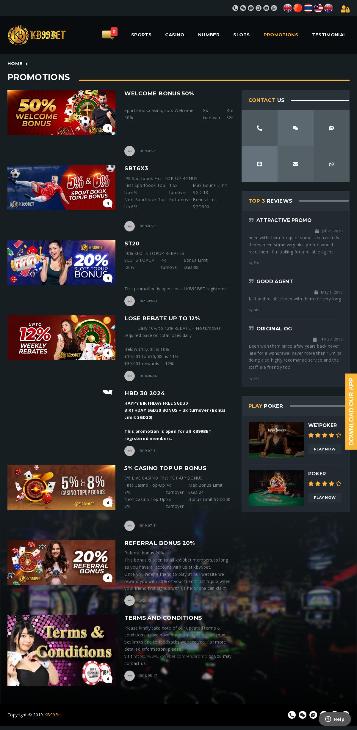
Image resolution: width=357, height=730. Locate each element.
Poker (317, 474)
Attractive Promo (283, 220)
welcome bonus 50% (159, 93)
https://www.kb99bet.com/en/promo (170, 656)
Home (14, 63)
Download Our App (351, 412)
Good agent (274, 281)
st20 (132, 243)
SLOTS (241, 34)
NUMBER (209, 34)
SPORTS (141, 34)
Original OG (274, 329)
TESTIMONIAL (329, 34)
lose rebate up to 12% (162, 318)
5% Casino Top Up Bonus (165, 468)
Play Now (325, 449)
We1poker (322, 425)
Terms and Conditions (163, 617)
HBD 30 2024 (144, 393)
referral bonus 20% (159, 543)
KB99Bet (53, 715)
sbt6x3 (136, 168)
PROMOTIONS (281, 34)
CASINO (174, 34)
